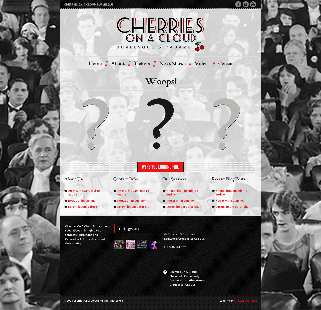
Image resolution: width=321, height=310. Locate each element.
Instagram (246, 4)
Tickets (144, 63)
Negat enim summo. (82, 200)
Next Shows (175, 63)
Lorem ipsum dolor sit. (84, 206)
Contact (226, 63)
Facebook (238, 4)
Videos (204, 63)
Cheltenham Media (245, 300)
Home (98, 63)
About (120, 63)
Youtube (253, 4)
